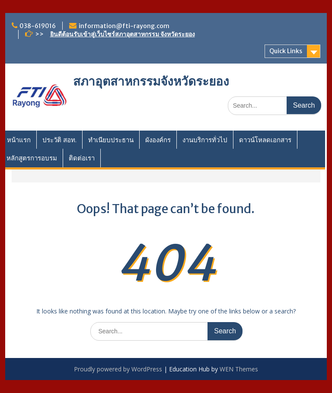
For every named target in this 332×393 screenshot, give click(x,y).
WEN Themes (239, 369)
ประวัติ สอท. (59, 139)
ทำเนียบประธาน (111, 139)
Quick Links (285, 51)
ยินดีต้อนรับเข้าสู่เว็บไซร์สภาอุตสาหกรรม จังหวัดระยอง (122, 34)
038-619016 (37, 26)
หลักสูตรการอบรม (31, 157)
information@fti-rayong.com (124, 26)
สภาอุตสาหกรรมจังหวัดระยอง (151, 81)
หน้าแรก (19, 139)
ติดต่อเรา (82, 157)
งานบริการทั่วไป (204, 139)
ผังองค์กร (158, 139)
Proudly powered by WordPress (118, 369)
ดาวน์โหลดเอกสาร (265, 139)
